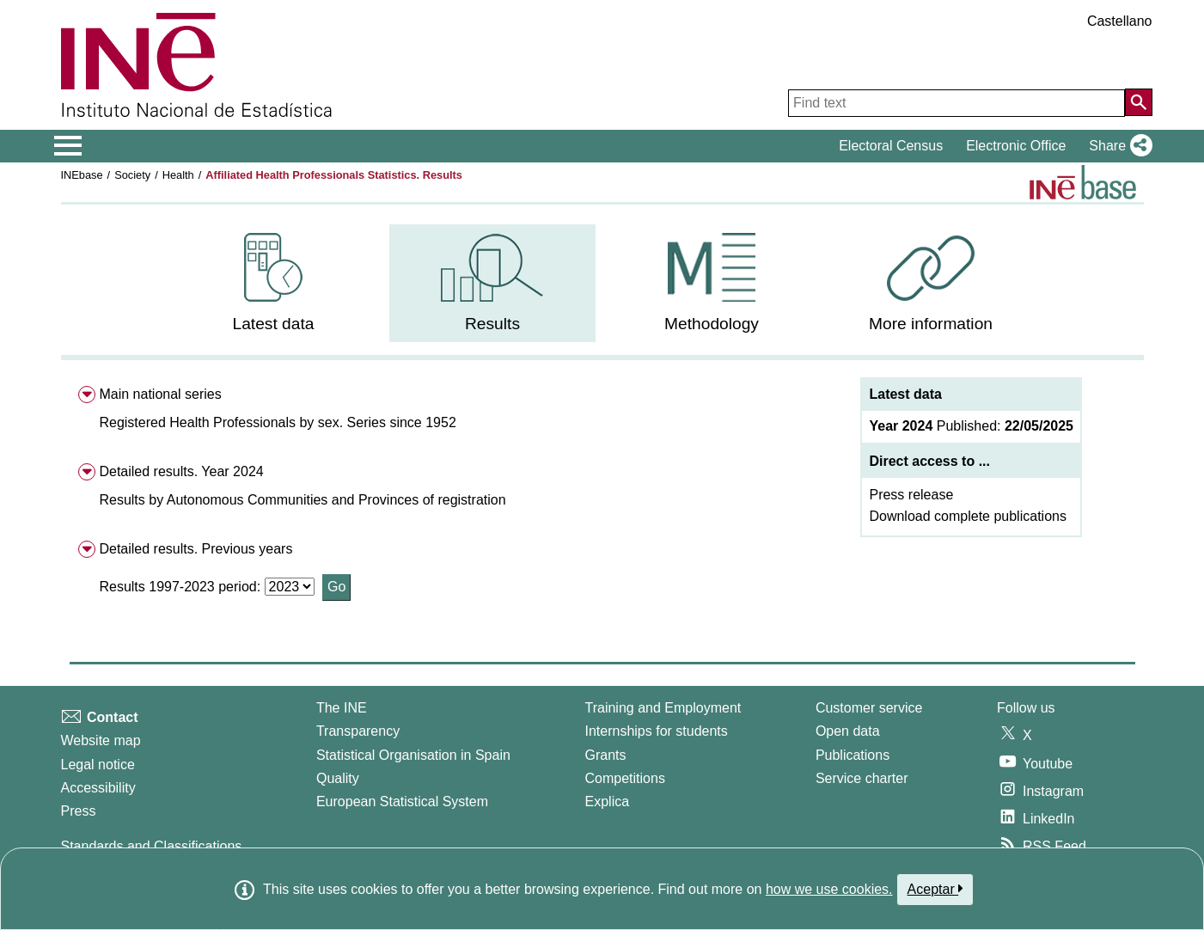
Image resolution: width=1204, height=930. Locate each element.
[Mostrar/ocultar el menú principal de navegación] (68, 146)
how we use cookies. (829, 889)
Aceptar (935, 888)
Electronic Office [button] (1016, 145)
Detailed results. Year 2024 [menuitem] (181, 471)
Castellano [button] (1119, 21)
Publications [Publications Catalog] (852, 755)
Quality (337, 778)
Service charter (862, 778)
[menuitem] (273, 283)
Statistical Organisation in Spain (413, 755)
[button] (1117, 146)
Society (132, 174)
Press (78, 811)
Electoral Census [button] (891, 145)
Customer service (869, 708)
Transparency (358, 731)
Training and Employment (663, 708)
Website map (101, 740)
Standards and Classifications (151, 846)
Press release (911, 494)
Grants (605, 755)
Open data (848, 731)
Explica (607, 801)
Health (178, 174)
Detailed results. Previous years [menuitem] (195, 548)
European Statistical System (402, 801)
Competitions (625, 778)
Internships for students (656, 731)
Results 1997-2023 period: (181, 586)
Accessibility (98, 787)
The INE (341, 708)
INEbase (82, 174)
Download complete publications (967, 516)
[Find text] (956, 103)
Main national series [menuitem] (160, 394)
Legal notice (98, 764)
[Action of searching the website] (1138, 102)
